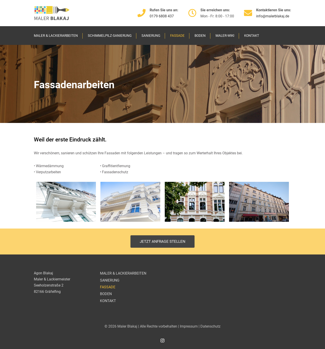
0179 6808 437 (162, 16)
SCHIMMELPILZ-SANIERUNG (110, 36)
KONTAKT (251, 36)
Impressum (189, 326)
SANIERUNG (151, 36)
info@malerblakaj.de (272, 16)
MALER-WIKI (225, 36)
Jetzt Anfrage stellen (162, 241)
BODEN (200, 36)
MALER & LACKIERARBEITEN (56, 36)
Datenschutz (210, 326)
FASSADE (177, 36)
